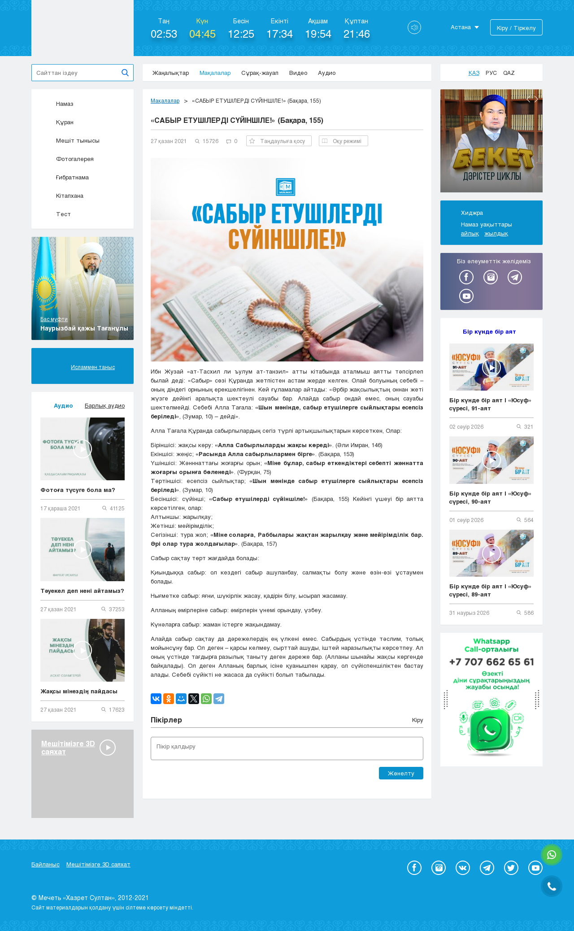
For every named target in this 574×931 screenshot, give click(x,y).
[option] (491, 142)
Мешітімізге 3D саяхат (98, 864)
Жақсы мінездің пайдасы (78, 691)
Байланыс (45, 864)
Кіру (417, 719)
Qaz (509, 73)
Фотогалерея (67, 158)
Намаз (57, 103)
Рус (491, 73)
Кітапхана (61, 195)
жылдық (496, 233)
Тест (55, 214)
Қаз (474, 73)
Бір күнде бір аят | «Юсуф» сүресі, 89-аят (490, 590)
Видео (298, 72)
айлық (470, 233)
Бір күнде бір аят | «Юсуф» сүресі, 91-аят (490, 404)
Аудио (326, 72)
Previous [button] (528, 99)
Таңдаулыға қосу (277, 141)
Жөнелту (401, 773)
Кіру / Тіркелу (516, 27)
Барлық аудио (105, 405)
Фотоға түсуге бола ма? (77, 489)
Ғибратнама (64, 177)
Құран (57, 122)
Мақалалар (215, 72)
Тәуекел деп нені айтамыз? (82, 590)
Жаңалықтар (170, 72)
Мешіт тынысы (70, 140)
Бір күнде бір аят (489, 331)
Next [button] (536, 99)
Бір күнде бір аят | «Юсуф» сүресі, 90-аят (490, 497)
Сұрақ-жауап (259, 72)
